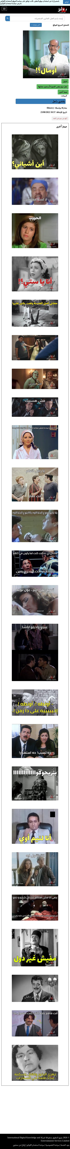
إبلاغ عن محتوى (19, 1145)
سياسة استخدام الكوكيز (35, 1145)
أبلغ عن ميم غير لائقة (60, 118)
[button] (63, 92)
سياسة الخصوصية (52, 1145)
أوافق (66, 2)
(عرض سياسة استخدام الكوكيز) (10, 3)
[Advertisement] (35, 1110)
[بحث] (7, 18)
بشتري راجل (58, 101)
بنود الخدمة (64, 1145)
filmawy (50, 108)
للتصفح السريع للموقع (61, 25)
